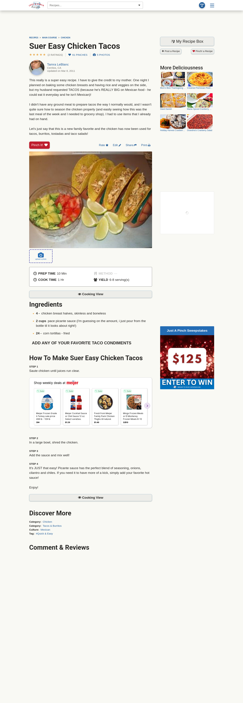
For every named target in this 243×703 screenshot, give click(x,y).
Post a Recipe (171, 51)
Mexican (45, 529)
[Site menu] (212, 5)
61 (77, 54)
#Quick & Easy (44, 533)
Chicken (47, 521)
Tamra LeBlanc (58, 64)
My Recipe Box (187, 41)
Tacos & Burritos (52, 525)
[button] (46, 54)
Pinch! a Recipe (203, 51)
